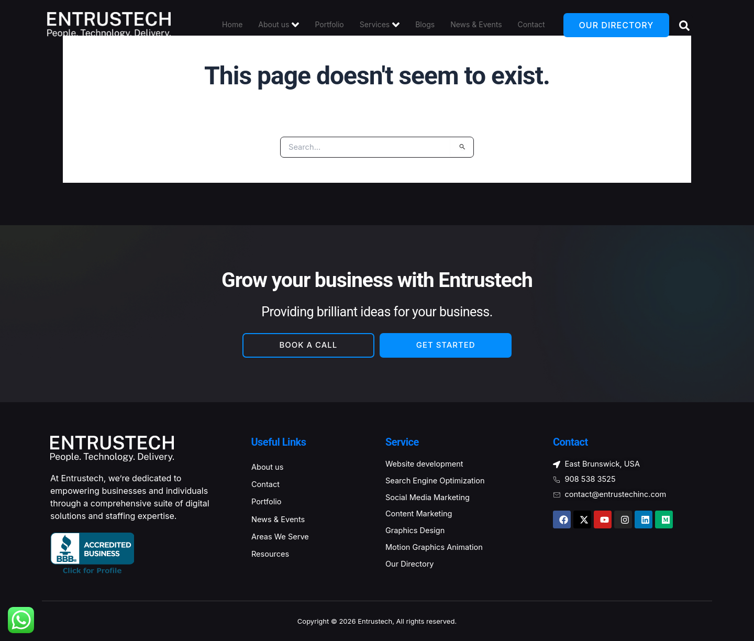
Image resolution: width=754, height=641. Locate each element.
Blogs (425, 24)
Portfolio (329, 24)
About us (278, 24)
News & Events (476, 24)
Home (232, 24)
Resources (273, 560)
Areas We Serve (283, 541)
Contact (531, 24)
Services (380, 24)
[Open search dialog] (682, 25)
